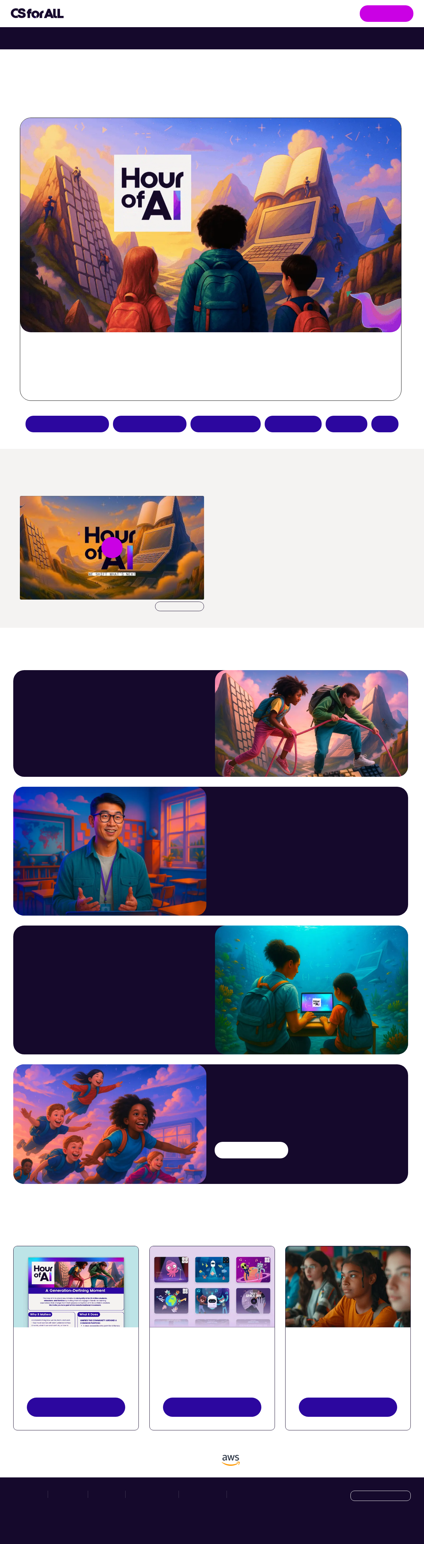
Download (179, 606)
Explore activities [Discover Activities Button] (212, 1407)
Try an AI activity (150, 423)
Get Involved (386, 13)
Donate (346, 423)
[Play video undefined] (112, 547)
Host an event (293, 423)
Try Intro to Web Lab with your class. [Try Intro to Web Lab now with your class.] (270, 38)
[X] (391, 1525)
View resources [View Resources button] (75, 1407)
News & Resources (272, 13)
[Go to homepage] (37, 13)
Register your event (348, 1407)
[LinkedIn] (405, 1525)
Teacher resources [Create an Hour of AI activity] (225, 423)
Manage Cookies (250, 1494)
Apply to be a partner (67, 423)
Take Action (157, 14)
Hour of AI (213, 14)
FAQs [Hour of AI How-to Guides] (385, 423)
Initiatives (100, 14)
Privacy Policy (202, 1494)
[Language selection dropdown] (380, 1496)
